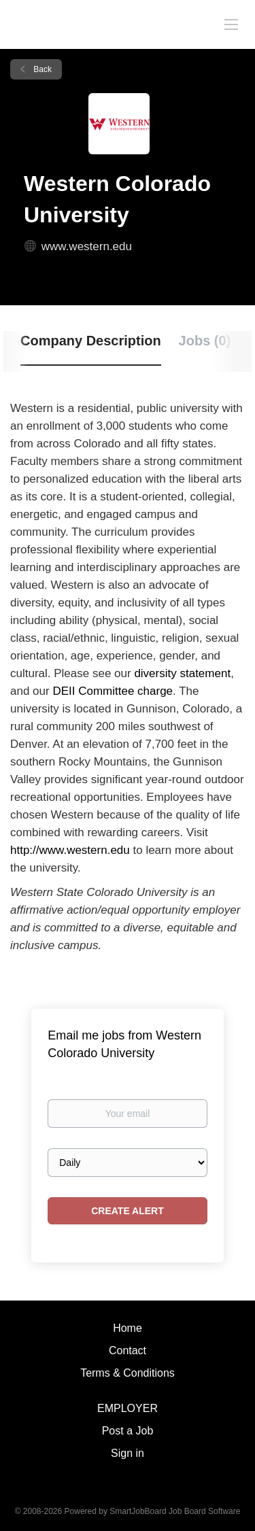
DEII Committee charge (112, 691)
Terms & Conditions (127, 1373)
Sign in (127, 1453)
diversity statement (182, 673)
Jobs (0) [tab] (205, 340)
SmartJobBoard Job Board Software (174, 1511)
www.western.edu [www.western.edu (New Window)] (86, 246)
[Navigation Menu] (231, 24)
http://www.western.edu (70, 850)
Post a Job (128, 1431)
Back (41, 69)
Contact (127, 1350)
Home (127, 1328)
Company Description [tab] (90, 340)
